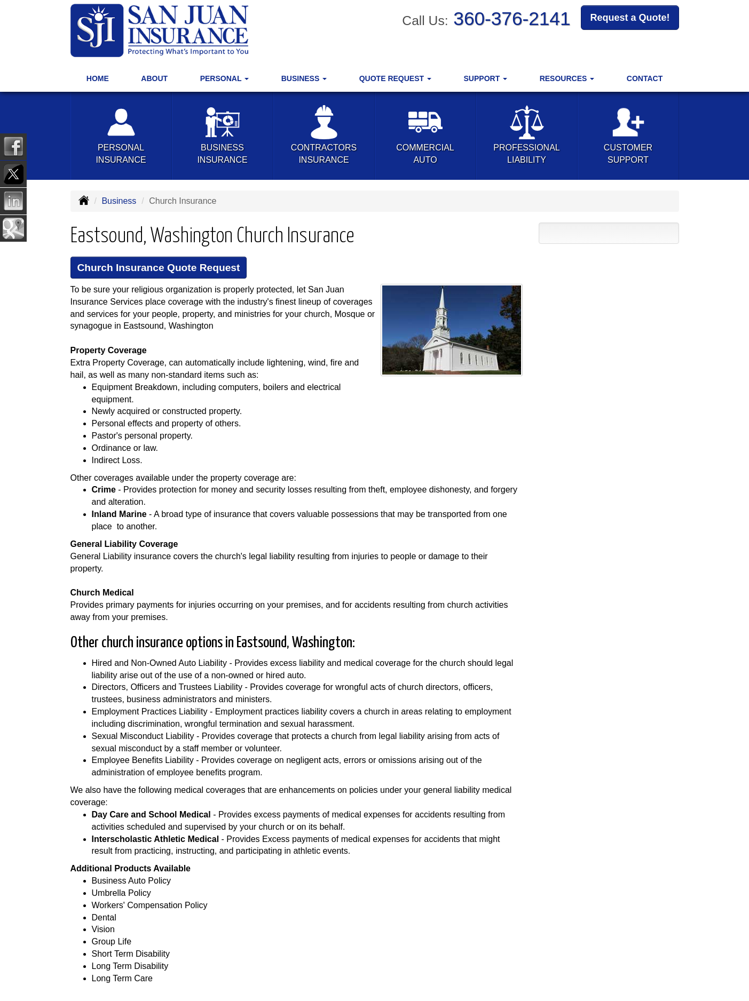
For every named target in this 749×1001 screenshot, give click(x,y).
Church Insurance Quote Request (158, 267)
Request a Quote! (629, 17)
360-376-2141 (511, 18)
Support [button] (486, 78)
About (154, 78)
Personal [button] (224, 78)
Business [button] (304, 78)
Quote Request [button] (395, 78)
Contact (645, 78)
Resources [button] (567, 78)
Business (118, 200)
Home (97, 78)
